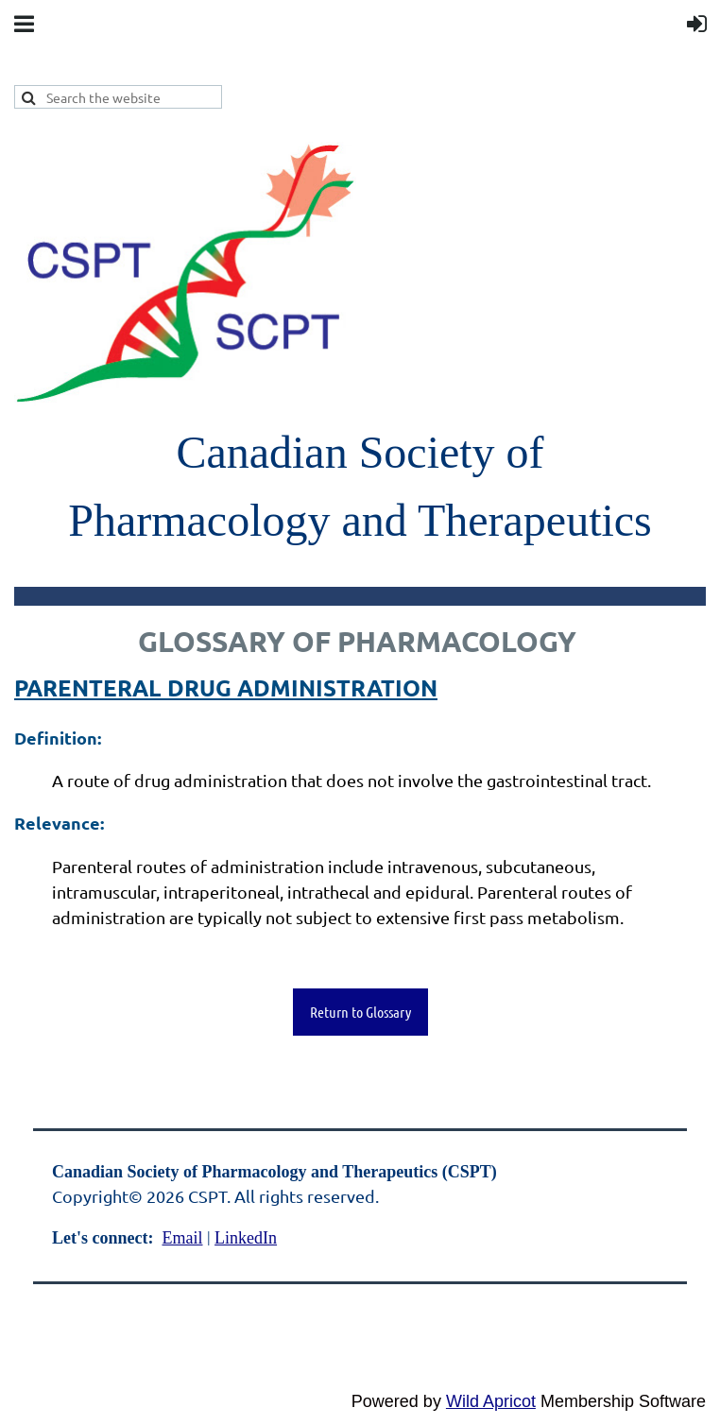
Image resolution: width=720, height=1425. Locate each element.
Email (182, 1237)
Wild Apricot (491, 1401)
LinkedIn (245, 1237)
